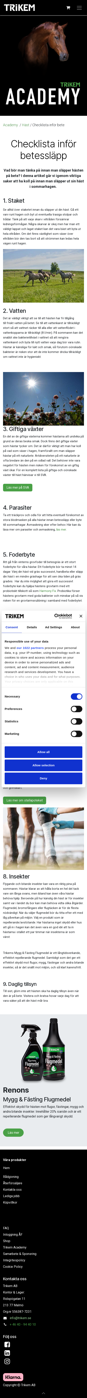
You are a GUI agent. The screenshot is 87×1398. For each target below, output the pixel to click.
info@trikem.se (20, 1318)
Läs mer (13, 1133)
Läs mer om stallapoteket (24, 800)
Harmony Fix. (48, 591)
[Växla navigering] (79, 7)
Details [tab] (32, 627)
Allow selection (43, 765)
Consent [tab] (12, 627)
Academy (11, 125)
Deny (43, 778)
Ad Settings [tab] (53, 627)
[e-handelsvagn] (68, 7)
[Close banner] (81, 616)
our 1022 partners (30, 648)
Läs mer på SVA (17, 487)
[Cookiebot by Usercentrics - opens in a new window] (54, 616)
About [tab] (75, 627)
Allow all (43, 752)
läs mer (61, 529)
